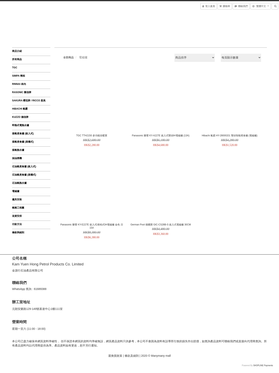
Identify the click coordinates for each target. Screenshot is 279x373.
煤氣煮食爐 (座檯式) (23, 141)
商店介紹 (17, 51)
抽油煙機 (17, 158)
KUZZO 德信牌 (20, 117)
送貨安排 (17, 216)
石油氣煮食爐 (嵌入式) (24, 166)
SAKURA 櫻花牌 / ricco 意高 (29, 100)
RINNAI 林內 (19, 84)
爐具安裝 (17, 199)
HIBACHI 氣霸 (20, 108)
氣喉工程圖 (18, 207)
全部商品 (68, 57)
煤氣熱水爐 (18, 150)
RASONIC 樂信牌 (21, 92)
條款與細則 (18, 232)
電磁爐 (15, 191)
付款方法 (17, 224)
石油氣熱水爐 (19, 183)
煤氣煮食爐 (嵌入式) (23, 133)
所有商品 (17, 59)
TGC (14, 67)
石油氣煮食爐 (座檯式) (24, 174)
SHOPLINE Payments (263, 365)
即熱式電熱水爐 (20, 125)
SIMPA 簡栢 (18, 75)
